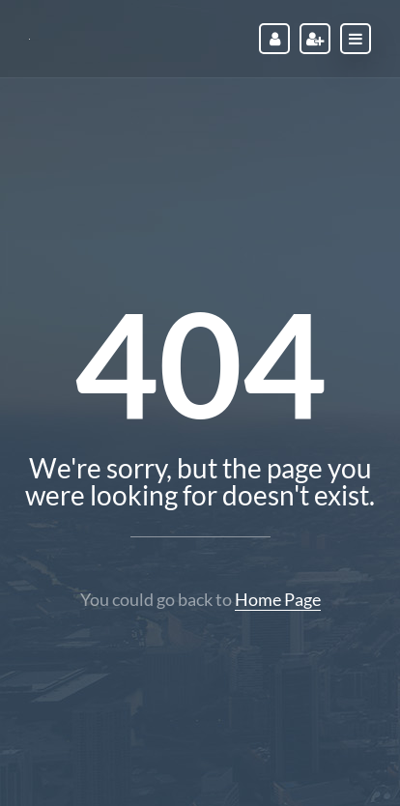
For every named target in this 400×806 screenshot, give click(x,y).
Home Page (278, 599)
